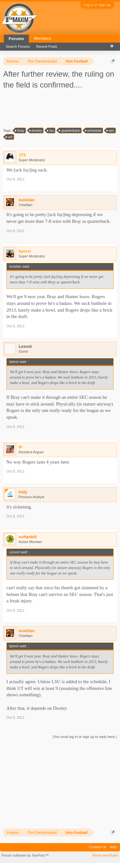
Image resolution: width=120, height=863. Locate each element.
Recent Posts (46, 46)
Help (113, 847)
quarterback (69, 130)
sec (110, 130)
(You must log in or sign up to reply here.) (84, 737)
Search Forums (18, 46)
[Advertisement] (60, 108)
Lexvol (25, 346)
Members (42, 38)
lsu (50, 130)
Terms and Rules (105, 855)
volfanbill (28, 536)
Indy (23, 492)
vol (9, 137)
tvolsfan (27, 199)
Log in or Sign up (97, 5)
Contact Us (97, 847)
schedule (93, 130)
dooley (36, 130)
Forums (16, 38)
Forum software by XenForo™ (25, 855)
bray (19, 130)
